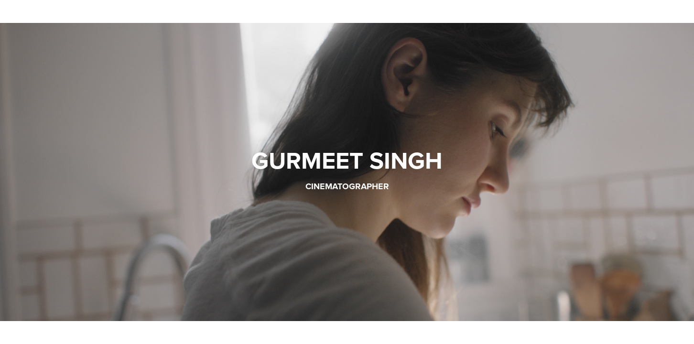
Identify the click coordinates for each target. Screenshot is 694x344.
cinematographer (347, 186)
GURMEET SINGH (347, 160)
